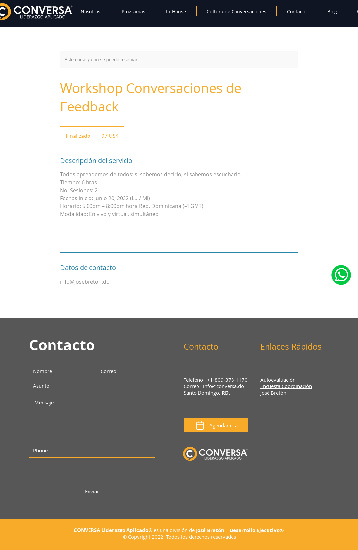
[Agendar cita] (216, 425)
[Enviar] (91, 491)
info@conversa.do (223, 386)
